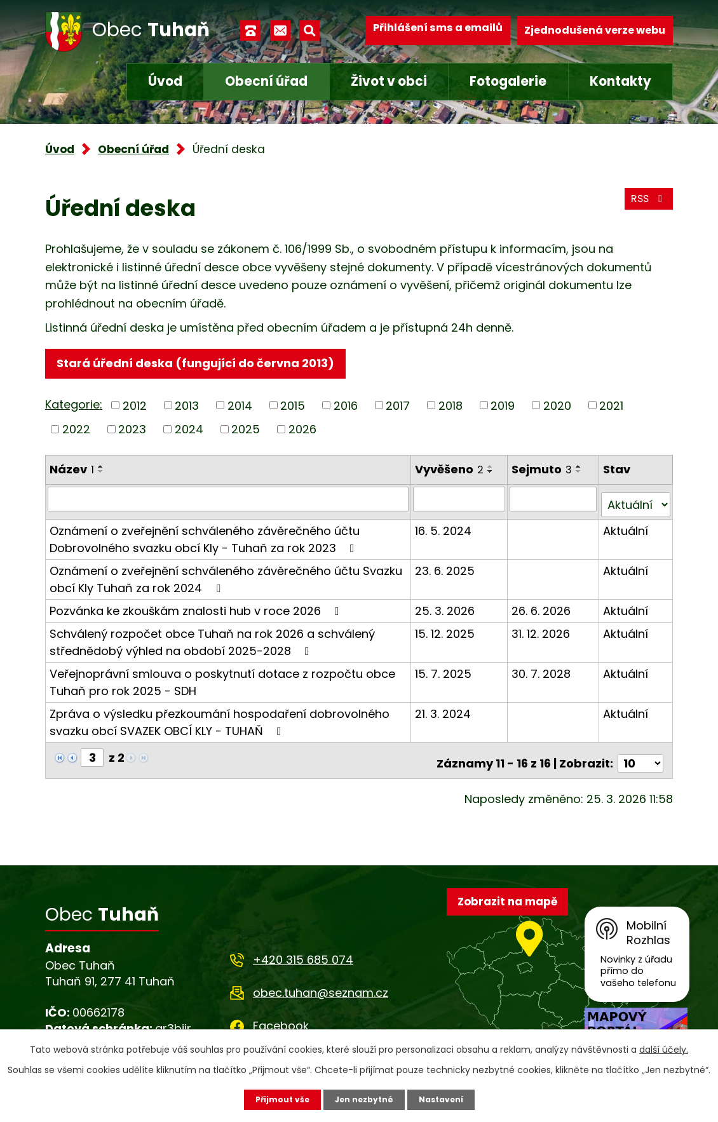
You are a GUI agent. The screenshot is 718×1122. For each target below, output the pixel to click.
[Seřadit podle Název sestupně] (101, 475)
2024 (189, 434)
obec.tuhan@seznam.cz (320, 984)
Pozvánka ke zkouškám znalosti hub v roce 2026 (197, 609)
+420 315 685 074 (303, 951)
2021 (611, 409)
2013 (187, 409)
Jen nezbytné (363, 1098)
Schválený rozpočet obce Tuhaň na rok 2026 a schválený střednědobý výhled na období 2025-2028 (212, 640)
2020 (557, 409)
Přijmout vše (275, 1098)
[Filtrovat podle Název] (229, 503)
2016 (346, 409)
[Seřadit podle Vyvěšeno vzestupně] (492, 470)
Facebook (281, 1018)
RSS (646, 207)
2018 (450, 409)
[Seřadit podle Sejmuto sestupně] (581, 475)
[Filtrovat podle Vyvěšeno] (461, 503)
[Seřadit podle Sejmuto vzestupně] (581, 470)
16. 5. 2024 (445, 529)
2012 (135, 409)
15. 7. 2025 (445, 672)
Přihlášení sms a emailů (438, 30)
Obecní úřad (266, 81)
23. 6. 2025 (447, 569)
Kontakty (620, 81)
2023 (132, 434)
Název (72, 474)
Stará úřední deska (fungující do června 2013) (201, 365)
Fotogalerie (508, 81)
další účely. (663, 1047)
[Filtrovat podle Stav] (636, 503)
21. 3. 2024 (445, 712)
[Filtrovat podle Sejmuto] (554, 503)
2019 (503, 409)
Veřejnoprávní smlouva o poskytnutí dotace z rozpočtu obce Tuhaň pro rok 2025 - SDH (222, 680)
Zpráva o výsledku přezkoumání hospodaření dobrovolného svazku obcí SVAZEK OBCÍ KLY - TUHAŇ (219, 720)
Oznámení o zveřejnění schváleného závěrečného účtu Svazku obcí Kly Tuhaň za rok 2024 (226, 577)
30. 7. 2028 (542, 672)
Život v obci (389, 81)
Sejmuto (543, 474)
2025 (245, 434)
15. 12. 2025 (447, 632)
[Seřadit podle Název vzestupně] (101, 470)
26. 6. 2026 (542, 609)
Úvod (165, 81)
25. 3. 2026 (447, 609)
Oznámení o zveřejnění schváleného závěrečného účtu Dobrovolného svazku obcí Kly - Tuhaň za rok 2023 (205, 537)
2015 (292, 409)
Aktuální (626, 529)
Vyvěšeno (451, 474)
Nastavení (448, 1098)
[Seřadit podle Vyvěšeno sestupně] (492, 475)
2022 (76, 434)
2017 (398, 409)
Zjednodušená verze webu (594, 30)
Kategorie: (73, 409)
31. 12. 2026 (542, 632)
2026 (302, 434)
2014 (239, 409)
